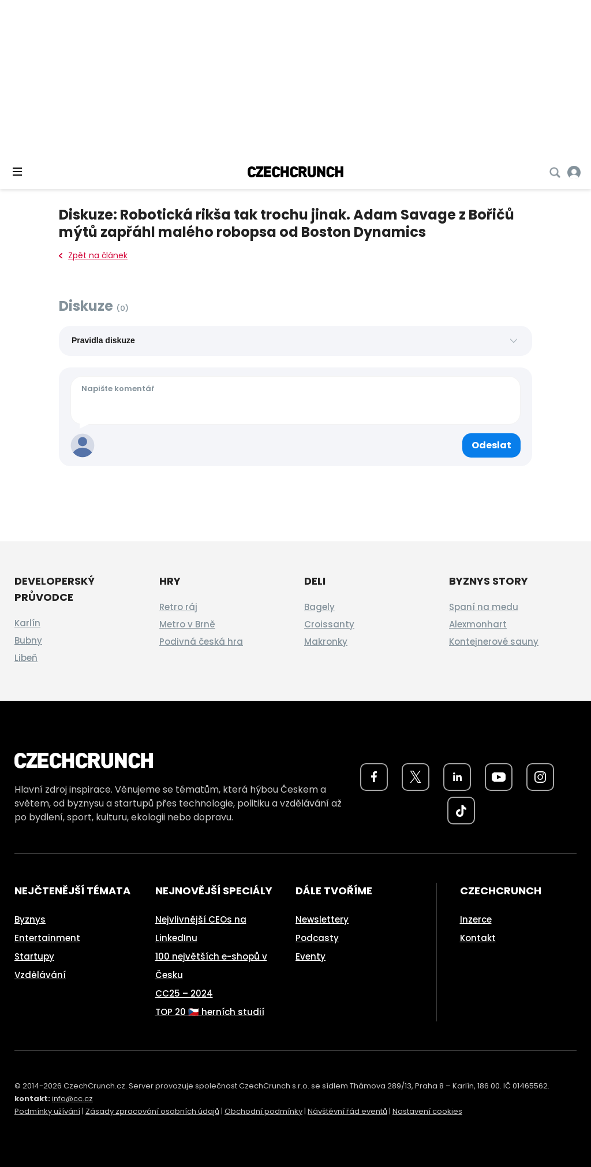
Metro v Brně (187, 624)
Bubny (28, 640)
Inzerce (476, 919)
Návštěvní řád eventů (347, 1111)
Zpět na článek (93, 255)
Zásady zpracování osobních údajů (152, 1111)
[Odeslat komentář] (491, 445)
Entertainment (47, 938)
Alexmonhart (478, 624)
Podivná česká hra (201, 641)
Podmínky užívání (47, 1111)
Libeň (26, 658)
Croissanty (329, 624)
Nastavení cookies (427, 1111)
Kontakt (478, 938)
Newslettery (322, 919)
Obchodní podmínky (263, 1111)
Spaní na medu (483, 607)
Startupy (34, 956)
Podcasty (317, 938)
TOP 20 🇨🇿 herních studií (209, 1012)
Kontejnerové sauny (493, 641)
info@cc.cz (72, 1098)
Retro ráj (178, 607)
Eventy (311, 956)
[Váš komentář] (295, 400)
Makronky (325, 641)
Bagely (319, 607)
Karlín (27, 623)
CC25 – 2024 (184, 993)
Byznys (30, 919)
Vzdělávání (40, 975)
